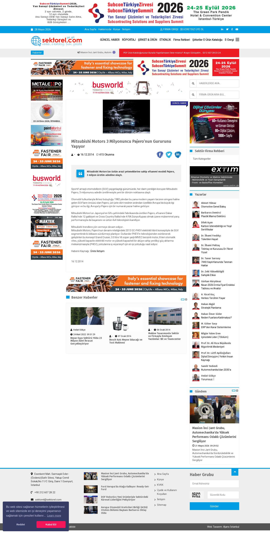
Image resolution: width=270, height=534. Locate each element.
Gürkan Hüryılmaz (211, 281)
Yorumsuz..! (207, 379)
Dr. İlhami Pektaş (210, 245)
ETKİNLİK (165, 39)
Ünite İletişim (97, 251)
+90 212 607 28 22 (43, 492)
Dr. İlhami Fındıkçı (211, 235)
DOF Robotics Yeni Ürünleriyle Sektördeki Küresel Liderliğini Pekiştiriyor (124, 498)
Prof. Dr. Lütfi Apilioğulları (216, 353)
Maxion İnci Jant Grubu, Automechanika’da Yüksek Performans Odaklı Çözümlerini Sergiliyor (214, 434)
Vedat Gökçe (208, 375)
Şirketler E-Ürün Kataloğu (207, 39)
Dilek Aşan (207, 222)
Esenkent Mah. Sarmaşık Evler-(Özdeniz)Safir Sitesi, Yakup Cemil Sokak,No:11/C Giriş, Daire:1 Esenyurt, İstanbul (52, 479)
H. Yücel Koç (208, 294)
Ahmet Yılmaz (208, 203)
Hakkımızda (104, 29)
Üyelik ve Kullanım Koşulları (167, 492)
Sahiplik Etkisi (208, 275)
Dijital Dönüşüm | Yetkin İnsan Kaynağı (217, 358)
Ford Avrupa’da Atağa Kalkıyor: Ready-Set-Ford (125, 488)
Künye (116, 29)
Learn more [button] (54, 515)
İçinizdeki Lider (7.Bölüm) (214, 337)
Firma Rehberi (181, 39)
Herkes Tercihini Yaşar (213, 298)
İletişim (126, 29)
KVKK (160, 484)
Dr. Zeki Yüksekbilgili (212, 271)
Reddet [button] (20, 524)
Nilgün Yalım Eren (211, 333)
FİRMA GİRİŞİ (169, 29)
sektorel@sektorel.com (46, 499)
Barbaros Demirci (211, 212)
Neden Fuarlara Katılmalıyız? (216, 317)
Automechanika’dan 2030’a (216, 369)
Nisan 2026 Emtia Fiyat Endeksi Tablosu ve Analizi (218, 287)
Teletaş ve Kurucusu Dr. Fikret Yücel (217, 250)
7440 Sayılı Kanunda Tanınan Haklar (216, 264)
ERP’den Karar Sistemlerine (216, 327)
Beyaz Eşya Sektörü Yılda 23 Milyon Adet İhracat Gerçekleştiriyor (86, 341)
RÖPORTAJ (129, 39)
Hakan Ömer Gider (211, 314)
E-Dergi (229, 39)
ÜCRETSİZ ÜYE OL (192, 29)
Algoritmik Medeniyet (212, 346)
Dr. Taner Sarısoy (210, 258)
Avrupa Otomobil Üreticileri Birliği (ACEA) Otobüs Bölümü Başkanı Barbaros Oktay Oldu (124, 510)
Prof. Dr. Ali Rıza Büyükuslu (216, 343)
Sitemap (161, 504)
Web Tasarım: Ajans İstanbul (223, 526)
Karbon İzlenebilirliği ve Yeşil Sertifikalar (216, 228)
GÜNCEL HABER (110, 39)
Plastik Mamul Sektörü (213, 216)
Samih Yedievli (209, 366)
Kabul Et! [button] (51, 524)
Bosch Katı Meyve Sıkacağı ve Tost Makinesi (125, 341)
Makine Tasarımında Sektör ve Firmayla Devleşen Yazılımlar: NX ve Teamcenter (164, 336)
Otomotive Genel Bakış (213, 206)
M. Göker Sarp (209, 323)
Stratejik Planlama (211, 307)
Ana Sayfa (90, 29)
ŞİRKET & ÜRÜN (147, 39)
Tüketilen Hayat (210, 239)
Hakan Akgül (208, 304)
